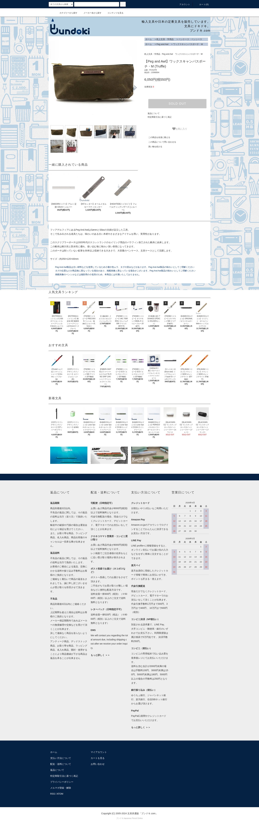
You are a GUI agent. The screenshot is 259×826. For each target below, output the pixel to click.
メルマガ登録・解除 (60, 787)
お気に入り (179, 128)
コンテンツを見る (113, 13)
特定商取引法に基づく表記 (159, 117)
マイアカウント (99, 752)
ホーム (148, 39)
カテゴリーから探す (66, 13)
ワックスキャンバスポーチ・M (188, 44)
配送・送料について (60, 764)
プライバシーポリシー (61, 782)
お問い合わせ (98, 764)
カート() (202, 4)
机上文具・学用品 (165, 39)
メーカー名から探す (90, 13)
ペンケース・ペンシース (190, 39)
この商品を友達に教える (157, 137)
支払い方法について (60, 758)
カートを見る (98, 758)
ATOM (60, 793)
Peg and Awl (162, 44)
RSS (52, 793)
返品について (154, 113)
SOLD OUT (177, 103)
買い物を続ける (153, 146)
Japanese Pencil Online (133, 818)
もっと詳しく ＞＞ (100, 655)
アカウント (182, 4)
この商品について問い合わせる (160, 142)
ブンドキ (120, 818)
